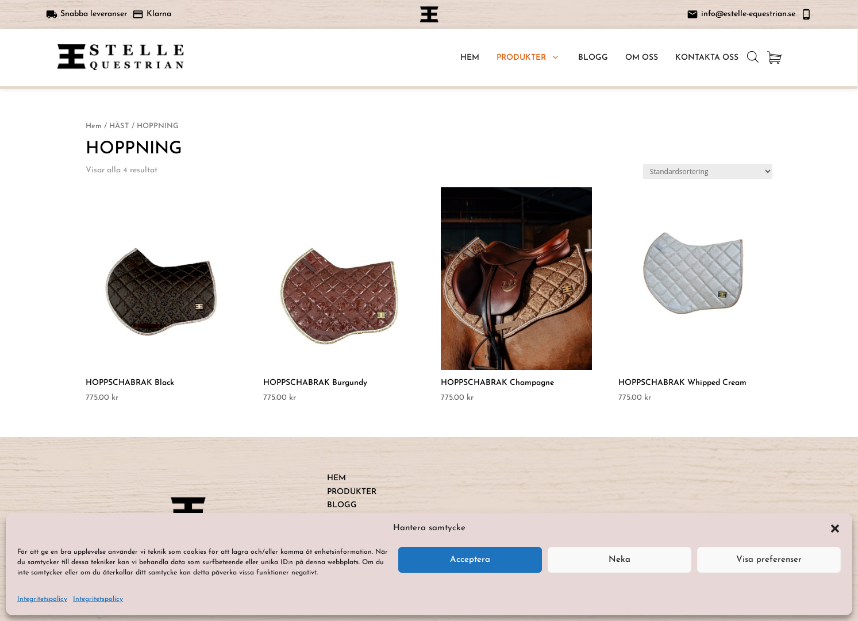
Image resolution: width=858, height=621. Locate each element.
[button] (835, 528)
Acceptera (470, 560)
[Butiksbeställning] (707, 171)
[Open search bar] (753, 57)
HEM (336, 478)
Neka (619, 560)
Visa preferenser (769, 560)
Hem (94, 126)
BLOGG (342, 505)
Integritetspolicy (42, 599)
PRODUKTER (351, 492)
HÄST (119, 126)
